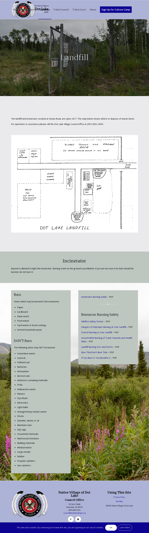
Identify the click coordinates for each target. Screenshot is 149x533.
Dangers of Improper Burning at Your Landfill (103, 326)
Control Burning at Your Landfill (96, 332)
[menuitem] (16, 9)
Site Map (119, 501)
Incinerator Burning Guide (94, 296)
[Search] (14, 28)
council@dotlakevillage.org (74, 513)
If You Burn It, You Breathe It (95, 357)
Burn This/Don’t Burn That (94, 352)
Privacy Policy (119, 497)
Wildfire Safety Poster (92, 321)
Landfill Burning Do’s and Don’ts (97, 346)
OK (111, 527)
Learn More (125, 527)
